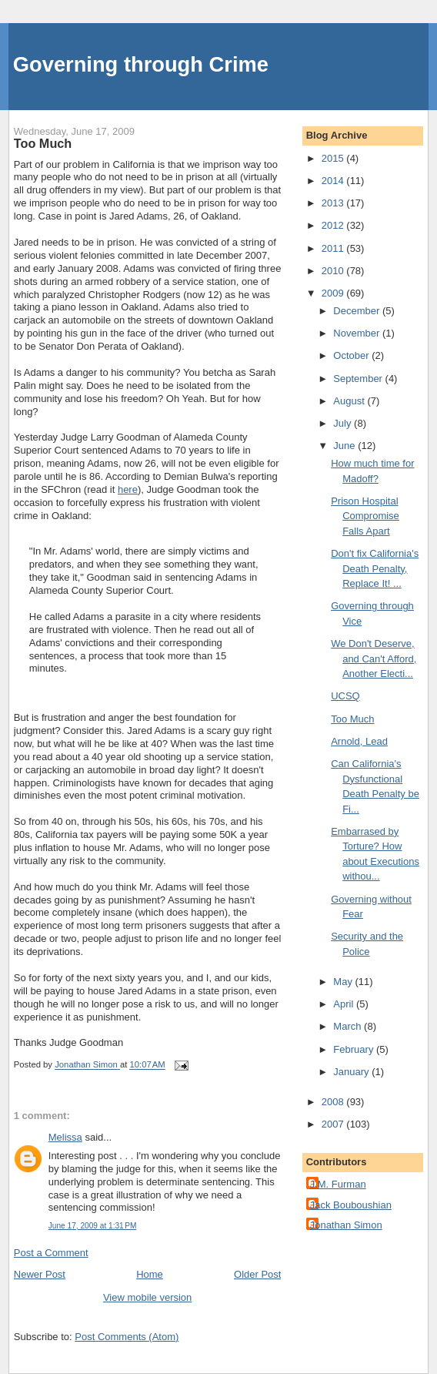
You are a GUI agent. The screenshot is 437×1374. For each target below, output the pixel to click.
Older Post (257, 1274)
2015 (334, 158)
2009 (334, 293)
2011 (334, 248)
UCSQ (345, 696)
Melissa (65, 1137)
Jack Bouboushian (351, 1205)
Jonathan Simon (346, 1225)
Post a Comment (51, 1252)
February (354, 1049)
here (128, 489)
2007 (334, 1124)
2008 (334, 1102)
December (357, 311)
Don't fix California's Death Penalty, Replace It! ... (375, 568)
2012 (334, 225)
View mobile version (147, 1297)
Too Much (352, 719)
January (352, 1071)
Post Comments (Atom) (126, 1336)
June (345, 445)
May (344, 981)
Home (149, 1274)
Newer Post (39, 1274)
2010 (334, 270)
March (348, 1026)
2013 (334, 203)
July (343, 423)
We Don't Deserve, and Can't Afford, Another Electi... (373, 658)
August (350, 401)
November (357, 333)
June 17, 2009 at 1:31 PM (92, 1226)
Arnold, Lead (359, 741)
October (352, 355)
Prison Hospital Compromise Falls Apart (365, 516)
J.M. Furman (338, 1184)
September (359, 378)
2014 (334, 180)
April (344, 1004)
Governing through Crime (141, 64)
